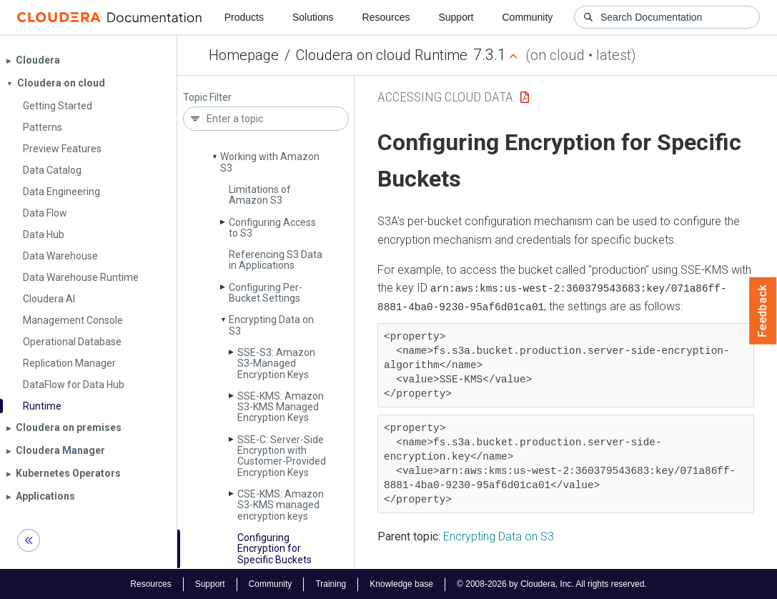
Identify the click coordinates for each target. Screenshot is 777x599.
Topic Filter (207, 97)
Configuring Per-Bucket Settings (265, 293)
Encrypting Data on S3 (271, 325)
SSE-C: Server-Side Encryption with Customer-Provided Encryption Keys (281, 456)
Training (330, 583)
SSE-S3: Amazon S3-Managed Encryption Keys (276, 363)
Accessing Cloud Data (445, 97)
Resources (386, 17)
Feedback (763, 310)
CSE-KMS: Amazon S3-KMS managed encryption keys (280, 505)
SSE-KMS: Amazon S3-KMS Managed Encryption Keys (280, 407)
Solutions (313, 17)
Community (528, 17)
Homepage (244, 55)
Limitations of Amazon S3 (260, 195)
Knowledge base (401, 583)
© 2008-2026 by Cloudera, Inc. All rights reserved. (552, 583)
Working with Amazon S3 (270, 162)
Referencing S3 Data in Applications (275, 260)
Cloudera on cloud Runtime (381, 55)
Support (455, 17)
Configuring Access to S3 (272, 228)
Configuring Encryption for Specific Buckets (274, 548)
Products (244, 17)
